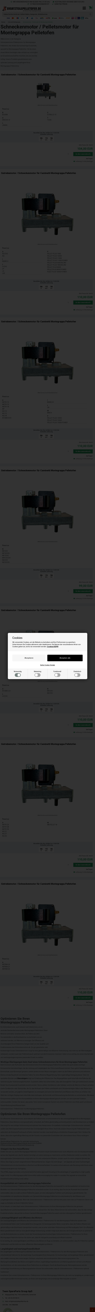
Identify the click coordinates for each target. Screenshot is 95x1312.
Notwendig (18, 674)
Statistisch (77, 674)
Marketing (37, 674)
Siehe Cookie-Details (47, 665)
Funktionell (57, 674)
